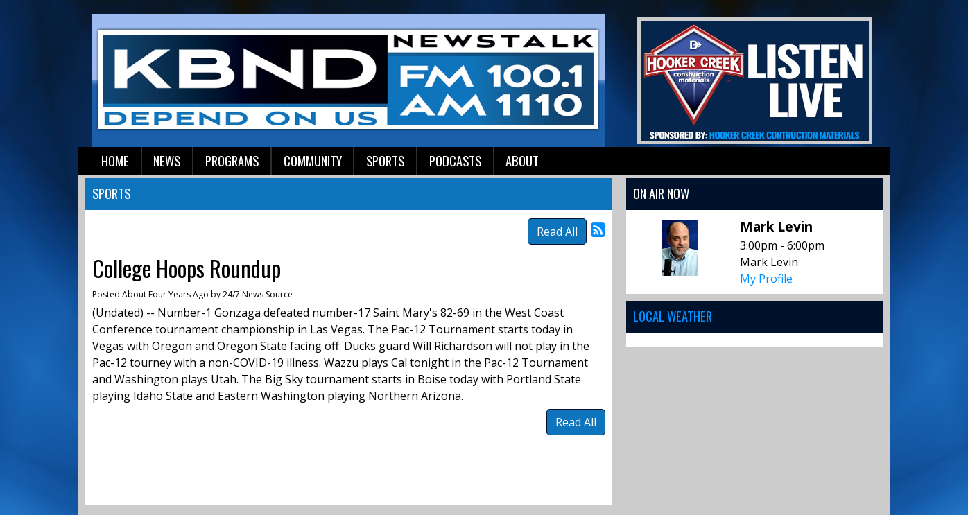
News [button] (166, 160)
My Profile (766, 278)
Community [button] (313, 160)
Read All (557, 231)
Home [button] (115, 160)
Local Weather (672, 315)
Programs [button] (232, 160)
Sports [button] (385, 160)
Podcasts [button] (455, 160)
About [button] (522, 160)
